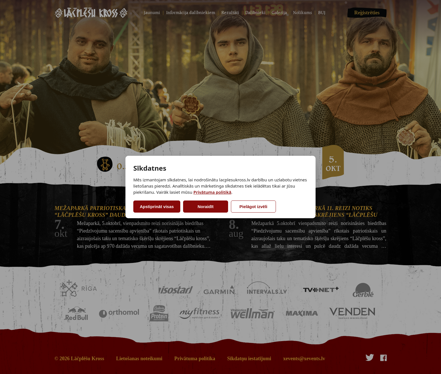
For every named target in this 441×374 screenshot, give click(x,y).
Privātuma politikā (212, 192)
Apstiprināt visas (157, 206)
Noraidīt (206, 206)
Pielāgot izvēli (253, 206)
